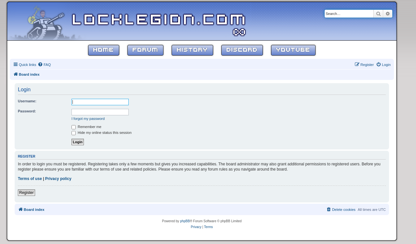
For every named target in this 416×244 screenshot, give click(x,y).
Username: (27, 101)
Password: (27, 111)
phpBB (185, 221)
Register (26, 192)
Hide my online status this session (102, 133)
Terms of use (30, 178)
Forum (145, 50)
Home (103, 50)
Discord (242, 50)
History (192, 50)
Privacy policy (58, 178)
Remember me (86, 127)
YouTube (293, 50)
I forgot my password (88, 119)
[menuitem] (44, 65)
